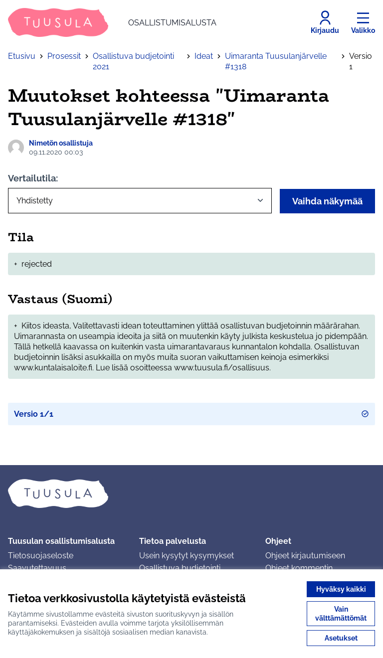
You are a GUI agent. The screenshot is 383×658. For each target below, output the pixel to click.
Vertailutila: (33, 178)
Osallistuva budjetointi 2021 (133, 61)
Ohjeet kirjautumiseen (305, 555)
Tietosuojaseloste (40, 555)
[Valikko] (363, 22)
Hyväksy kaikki (341, 589)
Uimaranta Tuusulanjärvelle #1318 (276, 61)
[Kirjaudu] (325, 22)
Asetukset (341, 638)
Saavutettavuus (37, 568)
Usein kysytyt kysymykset (186, 555)
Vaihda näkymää (327, 201)
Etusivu (21, 56)
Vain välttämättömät (341, 613)
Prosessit (64, 56)
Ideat (203, 56)
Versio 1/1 (191, 414)
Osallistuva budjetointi (179, 568)
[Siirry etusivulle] (112, 22)
